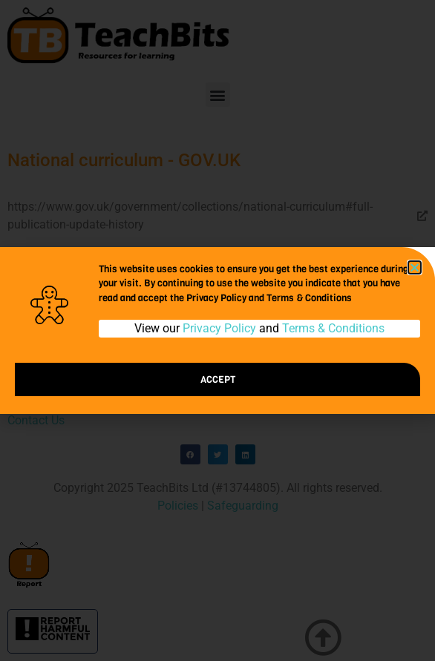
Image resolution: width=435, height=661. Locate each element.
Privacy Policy (219, 328)
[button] (414, 267)
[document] (217, 330)
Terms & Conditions (333, 328)
